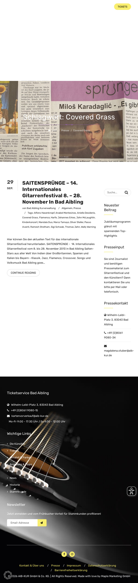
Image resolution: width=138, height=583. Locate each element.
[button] (8, 575)
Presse (77, 208)
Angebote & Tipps (21, 464)
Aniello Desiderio (86, 212)
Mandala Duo (45, 222)
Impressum (74, 565)
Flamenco (44, 217)
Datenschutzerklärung (102, 565)
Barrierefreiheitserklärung (71, 570)
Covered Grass (30, 217)
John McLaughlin (85, 217)
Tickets (14, 450)
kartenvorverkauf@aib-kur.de (30, 416)
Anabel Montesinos (66, 212)
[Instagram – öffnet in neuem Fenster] (72, 554)
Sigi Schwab (57, 227)
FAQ (12, 471)
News (13, 478)
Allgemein (67, 208)
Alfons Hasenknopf (44, 212)
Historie (15, 484)
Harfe (54, 217)
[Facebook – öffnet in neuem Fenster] (64, 554)
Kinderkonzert (30, 222)
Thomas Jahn (72, 227)
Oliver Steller (76, 222)
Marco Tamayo (61, 222)
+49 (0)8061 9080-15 (24, 410)
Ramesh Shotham (40, 227)
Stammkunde (18, 491)
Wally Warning (88, 227)
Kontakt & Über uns (31, 565)
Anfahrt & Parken (20, 457)
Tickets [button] (122, 6)
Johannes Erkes (66, 217)
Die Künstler (17, 443)
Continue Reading (23, 272)
